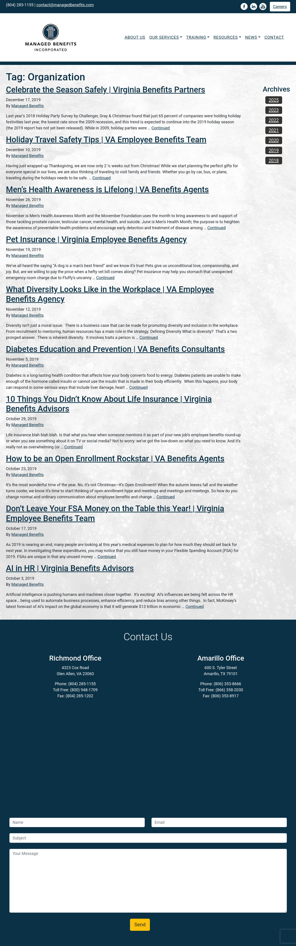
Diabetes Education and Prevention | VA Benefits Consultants (115, 349)
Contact (274, 37)
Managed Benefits (27, 105)
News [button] (251, 37)
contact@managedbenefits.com (65, 4)
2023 (274, 110)
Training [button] (196, 37)
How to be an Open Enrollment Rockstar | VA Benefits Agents (115, 458)
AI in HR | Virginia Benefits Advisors (70, 568)
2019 (274, 150)
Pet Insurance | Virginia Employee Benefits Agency (96, 239)
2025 (274, 100)
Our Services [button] (164, 37)
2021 (274, 130)
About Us (135, 37)
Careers (280, 6)
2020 (274, 140)
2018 (274, 160)
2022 (274, 120)
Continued (160, 128)
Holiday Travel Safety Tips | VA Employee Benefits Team (106, 139)
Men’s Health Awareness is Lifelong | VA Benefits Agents (107, 189)
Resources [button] (225, 37)
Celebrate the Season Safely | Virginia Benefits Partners (105, 89)
